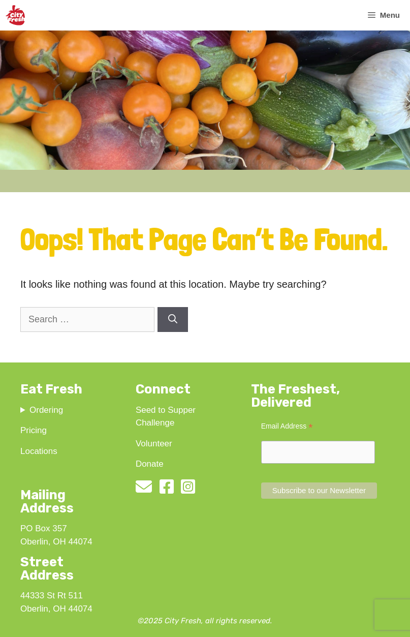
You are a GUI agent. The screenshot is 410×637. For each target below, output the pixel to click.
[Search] (172, 319)
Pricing (33, 430)
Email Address (287, 426)
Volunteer (154, 443)
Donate (150, 464)
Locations (38, 451)
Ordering (46, 410)
